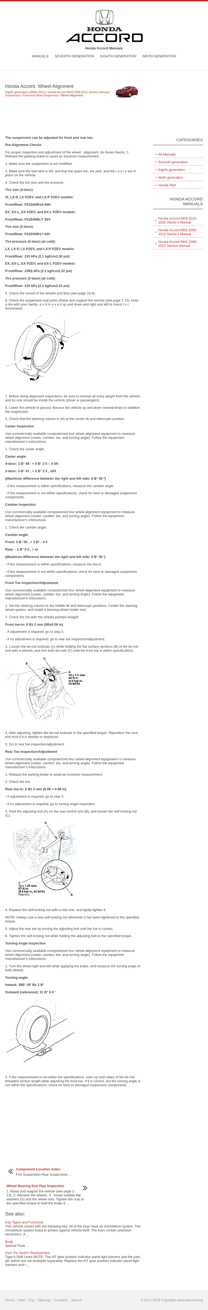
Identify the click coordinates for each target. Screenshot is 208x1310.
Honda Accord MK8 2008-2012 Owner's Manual (177, 232)
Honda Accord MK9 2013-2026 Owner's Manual (177, 220)
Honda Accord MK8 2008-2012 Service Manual (78, 92)
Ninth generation (159, 56)
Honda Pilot (167, 185)
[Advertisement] (73, 116)
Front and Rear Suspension (41, 95)
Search (76, 1300)
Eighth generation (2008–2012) (25, 92)
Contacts (61, 1300)
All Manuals (167, 154)
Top (31, 1300)
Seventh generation (74, 56)
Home (9, 1300)
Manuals (40, 56)
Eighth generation (118, 56)
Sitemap (44, 1300)
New (21, 1300)
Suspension (13, 95)
